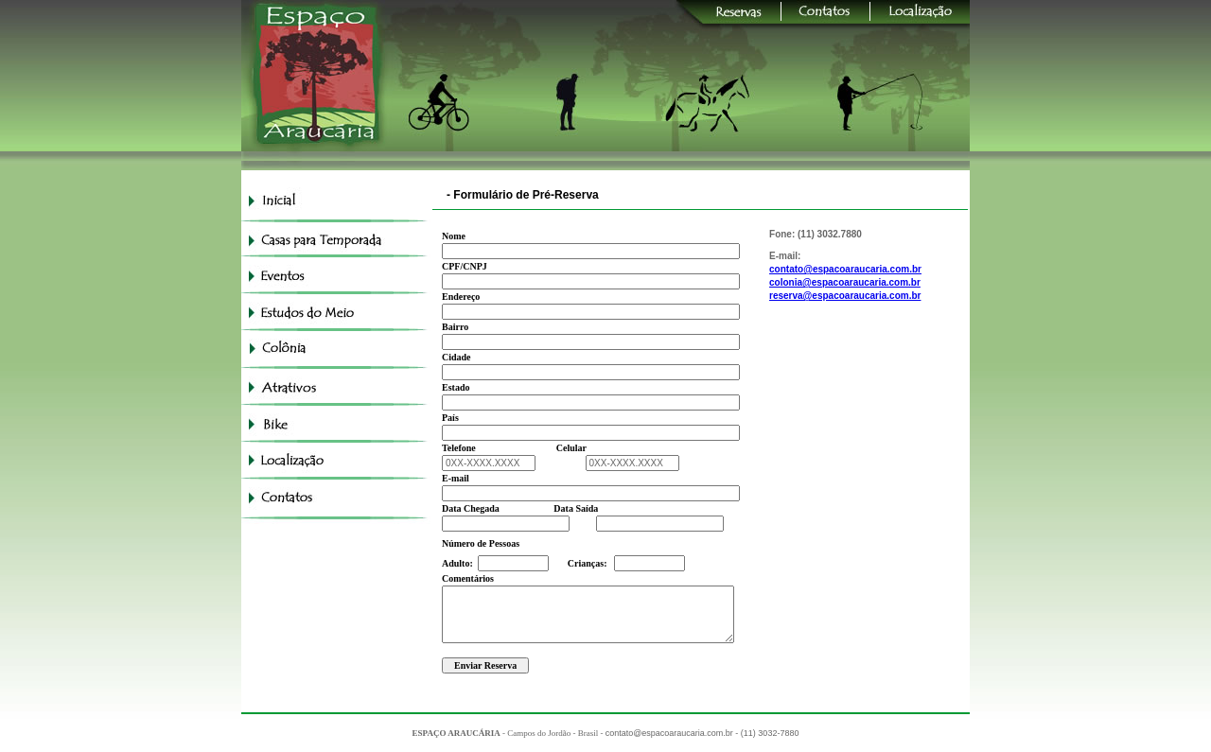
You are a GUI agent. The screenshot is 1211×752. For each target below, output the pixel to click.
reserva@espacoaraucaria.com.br (845, 295)
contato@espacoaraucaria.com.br (845, 269)
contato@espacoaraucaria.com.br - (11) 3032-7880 (702, 733)
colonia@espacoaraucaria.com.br (845, 282)
